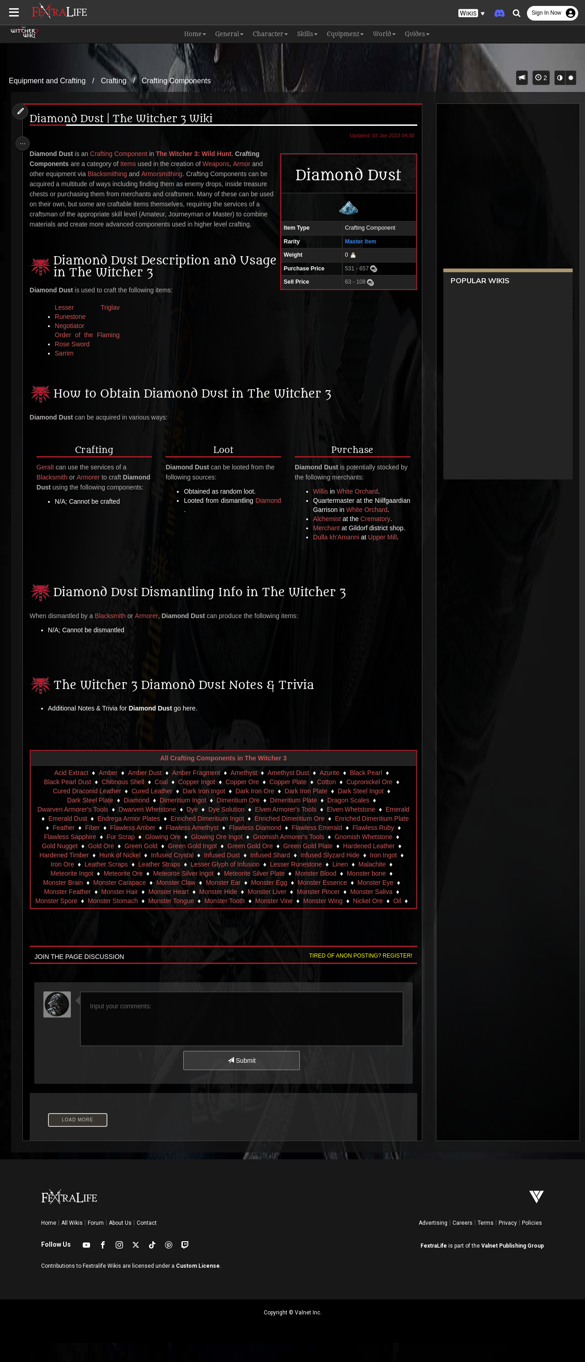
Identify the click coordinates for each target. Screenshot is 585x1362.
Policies (532, 1242)
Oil (401, 920)
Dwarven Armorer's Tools (72, 828)
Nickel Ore (372, 920)
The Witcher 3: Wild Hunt (196, 153)
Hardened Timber (63, 874)
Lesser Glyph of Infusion (224, 883)
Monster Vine (278, 920)
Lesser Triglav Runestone (89, 322)
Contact (147, 1242)
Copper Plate (287, 801)
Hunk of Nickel (119, 874)
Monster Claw (175, 901)
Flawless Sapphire (69, 856)
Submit (241, 1079)
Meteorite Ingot (71, 892)
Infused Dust (221, 874)
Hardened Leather (368, 865)
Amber (107, 792)
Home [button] (195, 34)
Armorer (90, 487)
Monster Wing (327, 920)
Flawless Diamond (255, 847)
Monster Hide (218, 911)
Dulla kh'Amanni (335, 556)
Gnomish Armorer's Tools (288, 856)
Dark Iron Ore (254, 810)
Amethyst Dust (287, 792)
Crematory (373, 538)
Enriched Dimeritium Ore (289, 837)
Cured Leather (151, 810)
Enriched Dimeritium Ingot (207, 837)
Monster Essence (321, 901)
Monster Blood (314, 892)
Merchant (325, 547)
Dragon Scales (348, 819)
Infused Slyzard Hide (329, 874)
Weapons (218, 163)
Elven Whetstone (350, 828)
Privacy (508, 1242)
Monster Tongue (175, 920)
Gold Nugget (59, 865)
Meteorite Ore (122, 892)
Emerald (397, 828)
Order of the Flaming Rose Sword (89, 349)
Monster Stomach (117, 920)
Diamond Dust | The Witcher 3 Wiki (123, 119)
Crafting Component (120, 153)
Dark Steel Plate (90, 819)
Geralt (47, 477)
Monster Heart (168, 911)
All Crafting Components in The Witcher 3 (223, 777)
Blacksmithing (109, 174)
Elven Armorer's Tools (285, 828)
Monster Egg (268, 901)
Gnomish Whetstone (363, 856)
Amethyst (243, 792)
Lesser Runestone (296, 883)
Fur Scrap (120, 856)
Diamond (197, 519)
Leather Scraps (106, 883)
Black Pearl (365, 792)
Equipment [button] (345, 34)
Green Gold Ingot (191, 865)
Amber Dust (144, 792)
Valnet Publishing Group (512, 1265)
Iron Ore (62, 883)
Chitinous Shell (122, 801)
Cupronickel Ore (369, 801)
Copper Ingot (196, 801)
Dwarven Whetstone (147, 828)
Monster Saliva (371, 911)
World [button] (384, 34)
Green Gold (140, 865)
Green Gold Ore (249, 865)
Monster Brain (62, 901)
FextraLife (433, 1265)
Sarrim (66, 363)
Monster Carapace (119, 901)
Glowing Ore (162, 856)
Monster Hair (119, 911)
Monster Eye (375, 901)
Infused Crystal (171, 874)
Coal (160, 801)
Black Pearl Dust (66, 801)
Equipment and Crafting (47, 80)
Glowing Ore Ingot (216, 856)
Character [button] (270, 34)
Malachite (371, 883)
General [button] (229, 34)
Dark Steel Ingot (360, 810)
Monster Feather (66, 911)
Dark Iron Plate (305, 810)
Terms (486, 1242)
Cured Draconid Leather (86, 810)
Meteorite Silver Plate (253, 892)
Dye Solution (225, 828)
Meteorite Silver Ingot (183, 892)
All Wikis (72, 1242)
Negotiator (72, 335)
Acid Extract (70, 792)
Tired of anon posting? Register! (357, 975)
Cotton (325, 801)
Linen (339, 883)
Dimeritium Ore (237, 819)
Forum (96, 1242)
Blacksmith (54, 487)
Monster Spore (61, 920)
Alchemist (326, 538)
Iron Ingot (382, 874)
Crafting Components (176, 80)
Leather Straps (159, 883)
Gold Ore (100, 865)
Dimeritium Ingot (182, 819)
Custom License (198, 1285)
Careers (462, 1242)
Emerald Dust (67, 837)
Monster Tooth (229, 920)
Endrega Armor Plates (128, 837)
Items (130, 163)
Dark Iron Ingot (203, 810)
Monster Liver (266, 911)
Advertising (433, 1242)
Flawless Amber (132, 847)
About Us (120, 1242)
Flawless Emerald (316, 847)
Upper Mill (381, 556)
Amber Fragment (195, 792)
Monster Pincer (317, 911)
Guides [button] (417, 34)
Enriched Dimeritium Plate (371, 837)
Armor (244, 163)
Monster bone (365, 892)
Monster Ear (222, 901)
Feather (63, 847)
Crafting (114, 80)
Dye (191, 828)
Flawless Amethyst (191, 847)
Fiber (92, 847)
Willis (319, 501)
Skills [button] (307, 34)
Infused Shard (269, 874)
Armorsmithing (164, 174)
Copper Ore (241, 801)
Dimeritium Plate (293, 819)
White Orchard (355, 501)
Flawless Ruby (373, 847)
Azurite (329, 792)
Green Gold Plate (307, 865)
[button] (471, 13)
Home (48, 1242)
